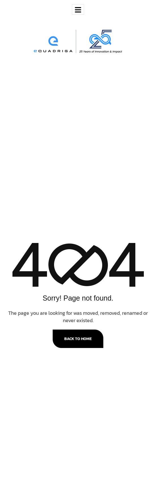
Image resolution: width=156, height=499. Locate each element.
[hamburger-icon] (78, 9)
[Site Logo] (78, 41)
